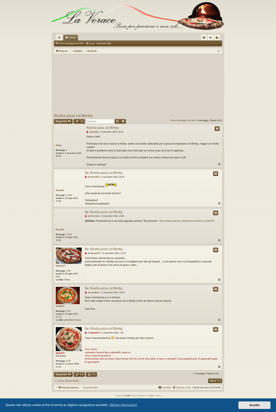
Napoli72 (60, 353)
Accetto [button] (254, 405)
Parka (59, 145)
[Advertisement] (138, 83)
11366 (69, 195)
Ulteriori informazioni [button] (123, 405)
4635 (68, 361)
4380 (68, 311)
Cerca (91, 43)
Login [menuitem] (211, 38)
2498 (68, 271)
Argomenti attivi (104, 43)
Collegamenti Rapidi (60, 38)
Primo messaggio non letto (70, 43)
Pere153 (60, 190)
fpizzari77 (60, 266)
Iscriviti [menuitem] (218, 38)
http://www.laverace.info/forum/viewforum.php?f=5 (186, 220)
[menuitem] (204, 37)
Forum (72, 37)
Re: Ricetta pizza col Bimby (104, 173)
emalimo (60, 306)
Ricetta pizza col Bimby (73, 115)
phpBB (127, 396)
